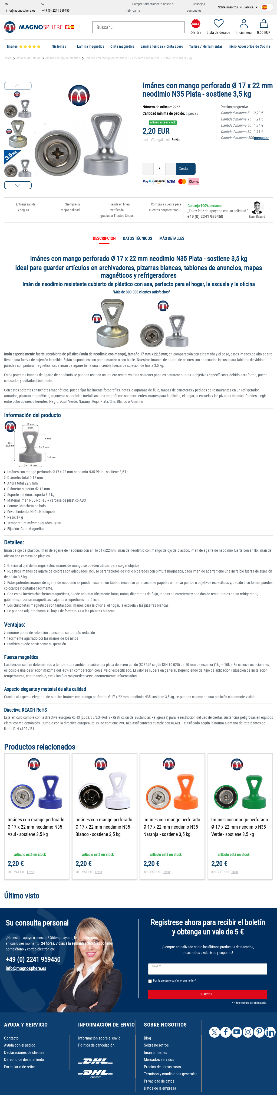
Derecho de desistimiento (24, 1059)
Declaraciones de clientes (24, 1052)
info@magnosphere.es (20, 10)
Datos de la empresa (160, 1088)
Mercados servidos (159, 1059)
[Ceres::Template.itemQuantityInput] (159, 169)
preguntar (261, 138)
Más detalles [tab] (171, 238)
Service (249, 7)
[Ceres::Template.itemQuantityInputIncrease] (171, 169)
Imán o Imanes (155, 1052)
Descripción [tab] (104, 238)
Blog (147, 1038)
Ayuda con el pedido (19, 1045)
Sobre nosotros (228, 7)
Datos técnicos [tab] (137, 238)
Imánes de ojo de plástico (63, 58)
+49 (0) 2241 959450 (56, 10)
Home (7, 58)
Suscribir (231, 994)
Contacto (11, 1038)
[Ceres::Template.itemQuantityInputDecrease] (148, 169)
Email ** (156, 966)
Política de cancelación (96, 1045)
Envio (176, 140)
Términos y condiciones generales (170, 1073)
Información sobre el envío (99, 1038)
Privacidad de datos (159, 1081)
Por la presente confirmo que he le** (174, 980)
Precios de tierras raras (162, 1066)
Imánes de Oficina (29, 58)
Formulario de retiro (19, 1066)
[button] (18, 185)
